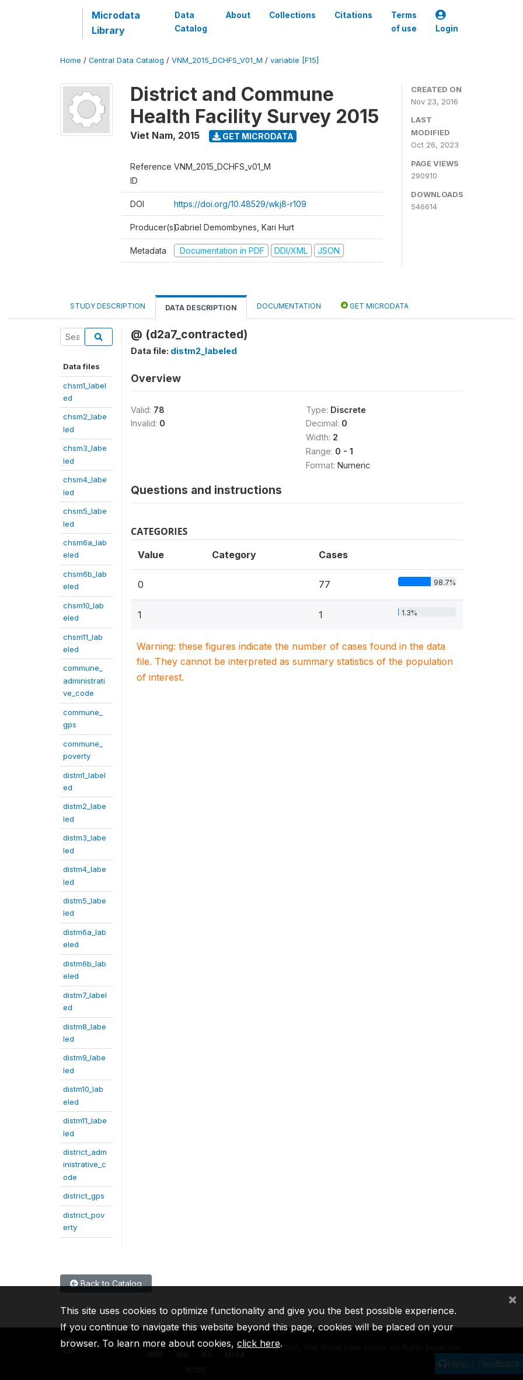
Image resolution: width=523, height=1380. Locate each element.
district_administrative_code (85, 1164)
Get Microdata (253, 136)
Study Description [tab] (107, 306)
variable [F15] (294, 60)
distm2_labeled (203, 351)
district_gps (83, 1195)
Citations (353, 15)
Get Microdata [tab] (375, 305)
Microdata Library (116, 22)
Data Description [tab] (201, 307)
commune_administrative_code (84, 680)
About (238, 15)
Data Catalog (191, 21)
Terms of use (404, 21)
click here (258, 1343)
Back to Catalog (106, 1283)
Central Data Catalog (126, 60)
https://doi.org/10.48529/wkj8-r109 (240, 204)
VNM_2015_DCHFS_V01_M (217, 60)
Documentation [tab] (289, 306)
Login (446, 22)
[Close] (512, 1299)
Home (70, 60)
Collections (292, 15)
